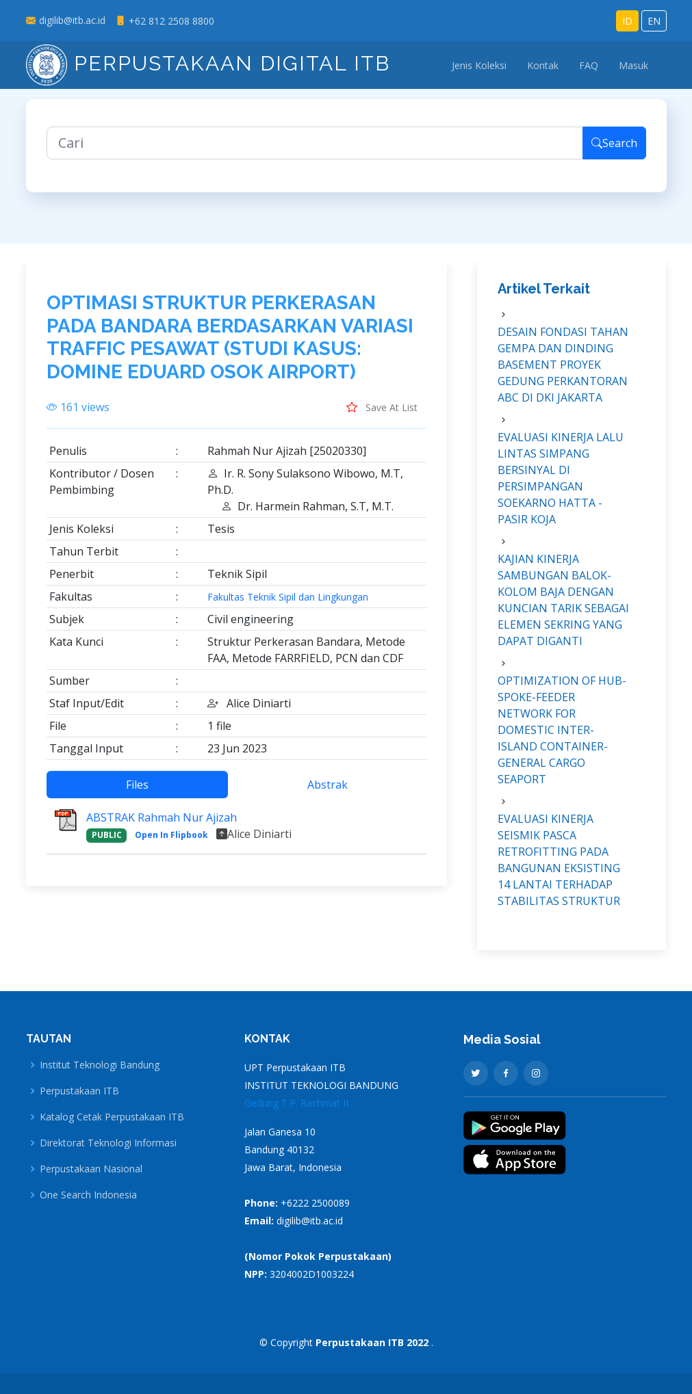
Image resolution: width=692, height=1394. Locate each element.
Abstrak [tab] (327, 793)
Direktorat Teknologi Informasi (108, 1143)
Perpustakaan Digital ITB (208, 63)
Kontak (543, 65)
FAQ (588, 65)
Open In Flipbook (171, 844)
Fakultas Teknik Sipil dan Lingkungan (287, 606)
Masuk (633, 65)
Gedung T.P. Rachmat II (296, 1102)
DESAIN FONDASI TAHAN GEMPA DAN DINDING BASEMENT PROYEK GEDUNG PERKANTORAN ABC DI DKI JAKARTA (563, 373)
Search (614, 151)
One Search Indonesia (88, 1195)
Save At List (382, 415)
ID (627, 20)
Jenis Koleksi (479, 65)
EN (654, 20)
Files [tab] (137, 793)
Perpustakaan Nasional (91, 1169)
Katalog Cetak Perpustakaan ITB (112, 1117)
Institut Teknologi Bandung (99, 1065)
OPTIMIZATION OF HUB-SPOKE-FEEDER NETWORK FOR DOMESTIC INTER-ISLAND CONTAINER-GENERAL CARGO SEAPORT (562, 738)
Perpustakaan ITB (79, 1091)
